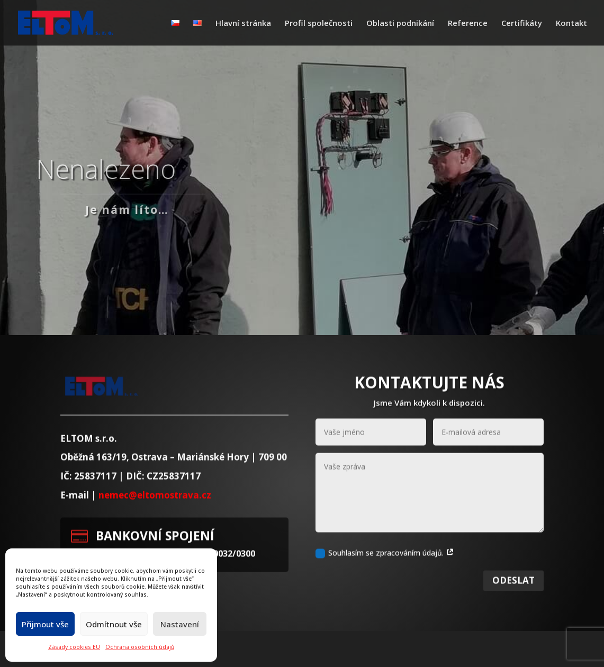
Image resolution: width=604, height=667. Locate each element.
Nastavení (179, 624)
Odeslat (513, 594)
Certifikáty (521, 23)
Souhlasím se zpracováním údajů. (384, 566)
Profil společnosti (319, 23)
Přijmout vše (45, 624)
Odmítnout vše (114, 624)
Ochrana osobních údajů (139, 647)
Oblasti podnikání (400, 23)
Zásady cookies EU (74, 647)
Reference (468, 23)
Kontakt (571, 23)
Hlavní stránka (243, 23)
